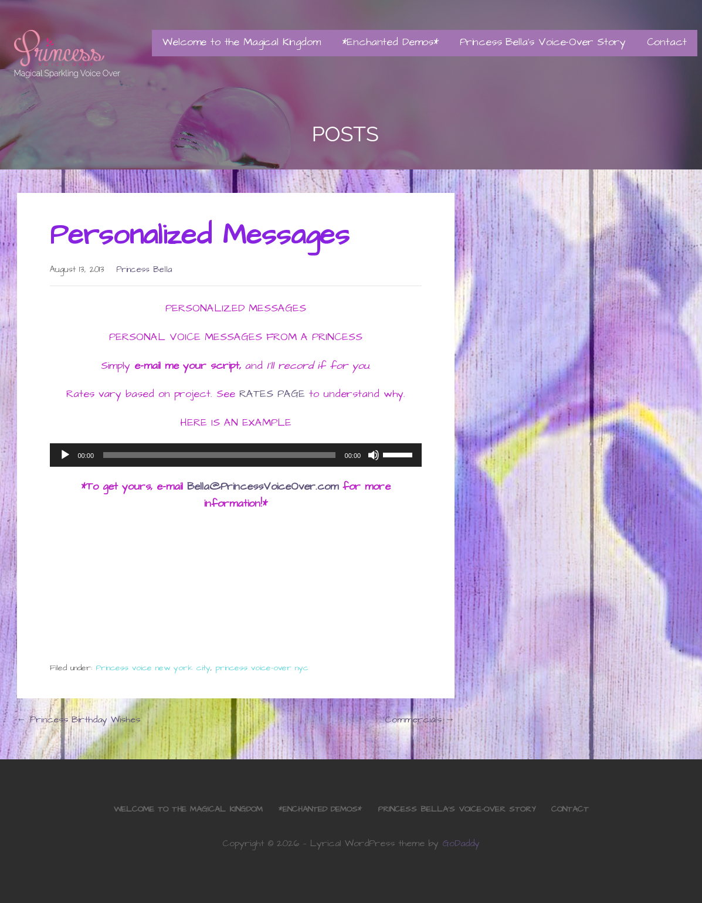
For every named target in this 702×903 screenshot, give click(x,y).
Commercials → (420, 719)
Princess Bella (144, 270)
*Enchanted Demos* (390, 42)
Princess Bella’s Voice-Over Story (543, 42)
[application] (236, 455)
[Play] (65, 455)
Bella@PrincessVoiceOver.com (262, 486)
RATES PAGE (272, 393)
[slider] (219, 455)
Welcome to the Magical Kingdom (241, 42)
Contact (667, 42)
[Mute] (373, 455)
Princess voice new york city (153, 668)
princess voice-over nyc (261, 668)
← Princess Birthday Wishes (78, 719)
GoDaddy (461, 843)
